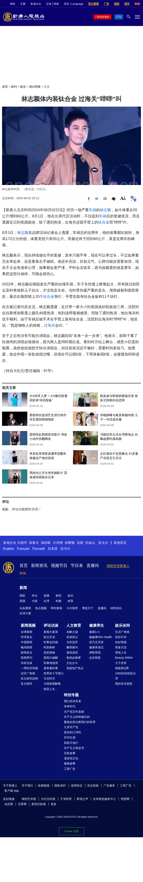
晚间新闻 (26, 647)
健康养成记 (96, 647)
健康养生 (96, 625)
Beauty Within (124, 657)
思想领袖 (49, 652)
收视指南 (44, 785)
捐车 (127, 3)
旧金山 (90, 542)
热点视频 (41, 608)
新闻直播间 (103, 16)
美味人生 (121, 652)
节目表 (77, 565)
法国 (80, 542)
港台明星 (35, 86)
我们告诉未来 (72, 701)
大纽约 (22, 542)
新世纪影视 (38, 804)
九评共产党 (71, 727)
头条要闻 (25, 608)
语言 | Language (73, 3)
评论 (34, 595)
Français (23, 548)
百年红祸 (69, 737)
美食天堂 (121, 647)
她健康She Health (100, 637)
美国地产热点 (75, 668)
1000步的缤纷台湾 (125, 676)
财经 (58, 595)
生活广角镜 (122, 632)
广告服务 (109, 785)
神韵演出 (116, 608)
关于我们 (27, 785)
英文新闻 (93, 3)
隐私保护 (60, 785)
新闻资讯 (39, 565)
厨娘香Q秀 (122, 668)
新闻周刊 (26, 657)
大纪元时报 (48, 799)
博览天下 (87, 608)
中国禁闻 (26, 642)
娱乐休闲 (122, 625)
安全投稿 (93, 785)
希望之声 (82, 799)
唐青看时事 (51, 668)
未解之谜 (72, 632)
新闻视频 (28, 625)
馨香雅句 (72, 647)
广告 (106, 3)
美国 (22, 601)
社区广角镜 (28, 673)
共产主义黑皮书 (74, 748)
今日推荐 (72, 608)
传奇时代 (69, 706)
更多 (54, 804)
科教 (58, 601)
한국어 (65, 548)
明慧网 (125, 799)
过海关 (49, 325)
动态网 (8, 804)
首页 (5, 86)
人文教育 (73, 625)
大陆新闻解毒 (52, 683)
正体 (48, 3)
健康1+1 (94, 632)
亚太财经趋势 (29, 678)
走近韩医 (95, 657)
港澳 (46, 595)
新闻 (23, 588)
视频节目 (59, 565)
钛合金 (103, 222)
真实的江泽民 (72, 732)
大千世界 (121, 663)
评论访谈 (51, 625)
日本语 (53, 548)
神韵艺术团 (29, 799)
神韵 (12, 3)
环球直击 (26, 637)
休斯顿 (70, 542)
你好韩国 (121, 642)
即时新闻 (56, 608)
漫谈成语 (72, 652)
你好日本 (121, 637)
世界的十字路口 (54, 673)
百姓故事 (69, 753)
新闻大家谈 (51, 632)
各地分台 (35, 3)
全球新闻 (26, 632)
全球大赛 (25, 613)
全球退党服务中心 (104, 799)
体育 (70, 601)
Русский (38, 548)
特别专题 (71, 695)
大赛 (22, 3)
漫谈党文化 (71, 758)
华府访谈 (26, 663)
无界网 (22, 804)
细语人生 (49, 689)
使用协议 (76, 785)
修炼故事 (69, 763)
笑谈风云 (72, 637)
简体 (56, 3)
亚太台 (103, 542)
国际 (22, 595)
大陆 (34, 601)
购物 (137, 3)
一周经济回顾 (29, 668)
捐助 (116, 3)
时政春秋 (49, 647)
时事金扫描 (51, 642)
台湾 (46, 601)
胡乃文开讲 (96, 642)
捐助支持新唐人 (118, 566)
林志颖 (105, 210)
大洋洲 (58, 542)
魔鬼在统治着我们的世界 (80, 722)
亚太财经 (26, 683)
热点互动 (49, 637)
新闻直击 (26, 652)
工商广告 (69, 768)
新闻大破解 (51, 657)
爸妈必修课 (73, 657)
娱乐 (23, 86)
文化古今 (72, 663)
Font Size (123, 198)
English (8, 548)
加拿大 (34, 542)
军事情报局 (51, 663)
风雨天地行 (71, 742)
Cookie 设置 (71, 831)
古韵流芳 (72, 642)
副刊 (14, 86)
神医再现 (95, 652)
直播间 (92, 565)
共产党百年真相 (74, 711)
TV (119, 16)
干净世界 (66, 799)
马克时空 (49, 678)
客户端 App (11, 790)
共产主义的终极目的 (77, 716)
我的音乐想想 (123, 683)
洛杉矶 (46, 542)
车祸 (92, 210)
